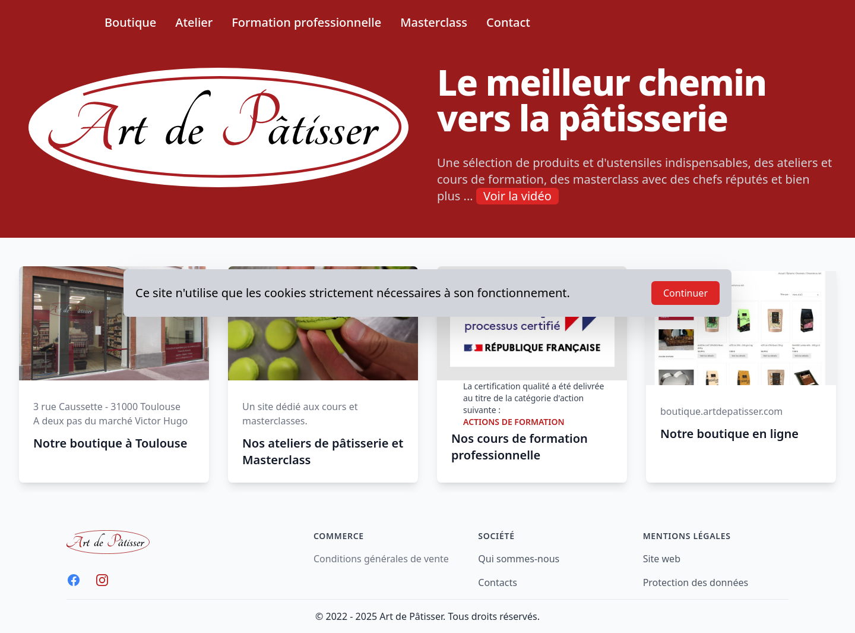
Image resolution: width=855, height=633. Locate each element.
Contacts (497, 582)
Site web (661, 558)
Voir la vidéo (517, 196)
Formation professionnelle (306, 22)
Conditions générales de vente (381, 558)
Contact (508, 22)
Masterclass (433, 22)
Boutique (130, 22)
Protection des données (695, 582)
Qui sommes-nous (518, 558)
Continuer (685, 293)
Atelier (194, 22)
